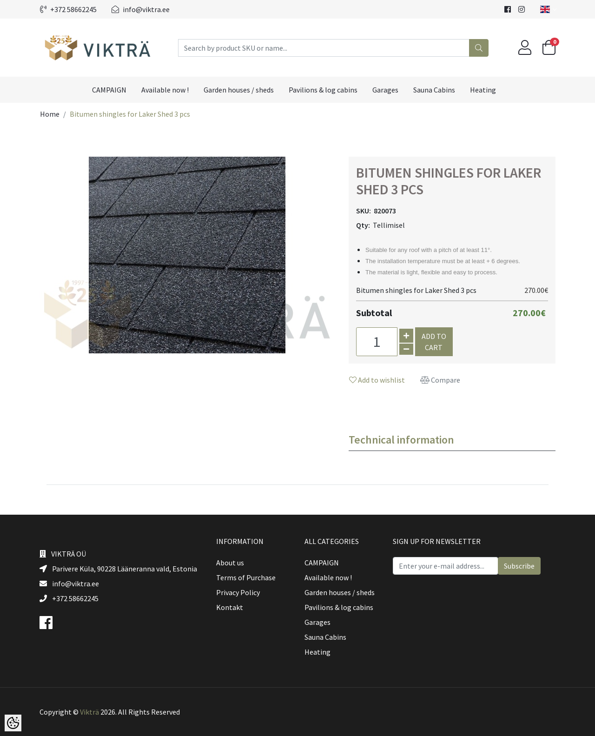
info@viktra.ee (141, 9)
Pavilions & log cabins (323, 89)
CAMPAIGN (109, 89)
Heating (483, 89)
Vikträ (89, 711)
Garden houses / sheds (239, 89)
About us (230, 562)
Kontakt (229, 607)
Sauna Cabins (434, 89)
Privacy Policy (238, 592)
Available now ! (165, 89)
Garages (385, 89)
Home (50, 114)
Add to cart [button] (434, 342)
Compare (440, 380)
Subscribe (519, 565)
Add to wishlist (377, 380)
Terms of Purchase (246, 577)
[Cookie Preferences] (13, 723)
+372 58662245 (68, 9)
